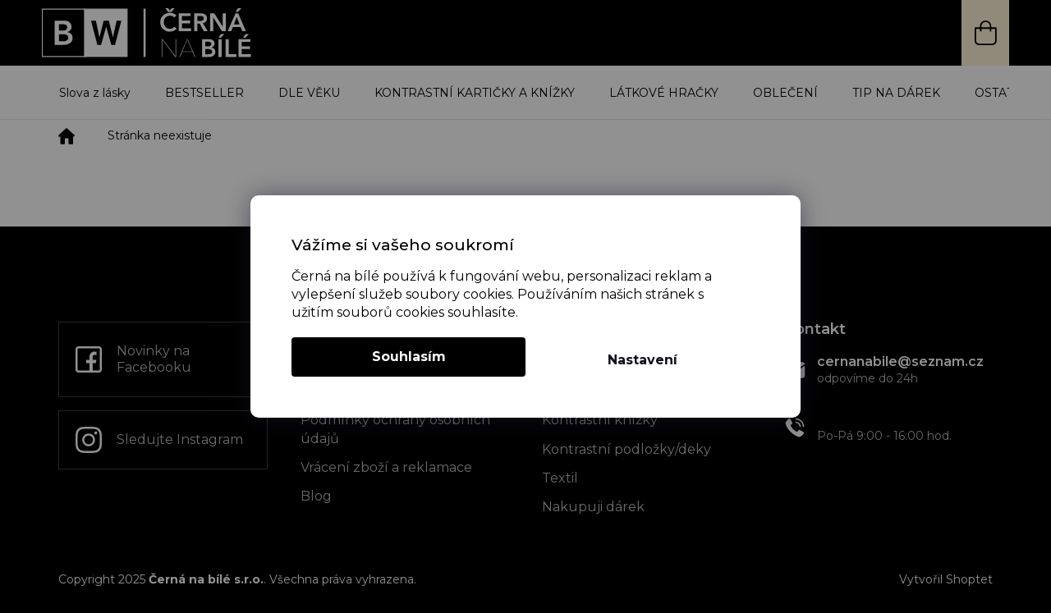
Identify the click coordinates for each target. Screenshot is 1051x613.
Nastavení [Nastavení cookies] (642, 360)
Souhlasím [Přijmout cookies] (409, 356)
